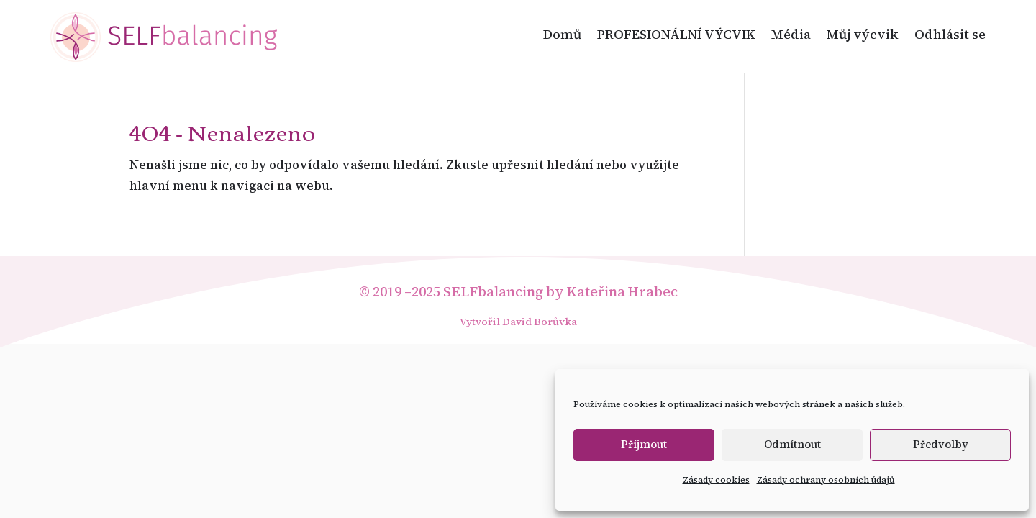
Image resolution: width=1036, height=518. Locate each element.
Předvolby (940, 444)
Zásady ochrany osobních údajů (826, 480)
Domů (562, 34)
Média (791, 34)
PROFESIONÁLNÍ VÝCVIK (676, 34)
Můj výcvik (863, 34)
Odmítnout (792, 444)
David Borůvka (539, 321)
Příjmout (644, 444)
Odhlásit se (950, 34)
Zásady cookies (716, 480)
